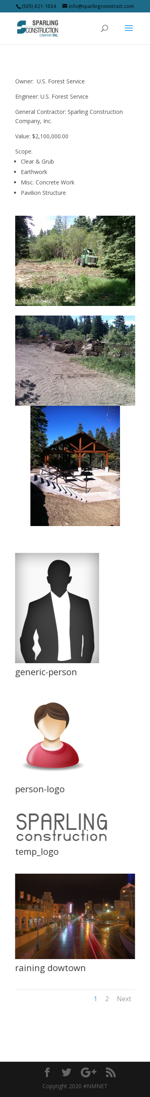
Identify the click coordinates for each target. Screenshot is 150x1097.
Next (124, 998)
